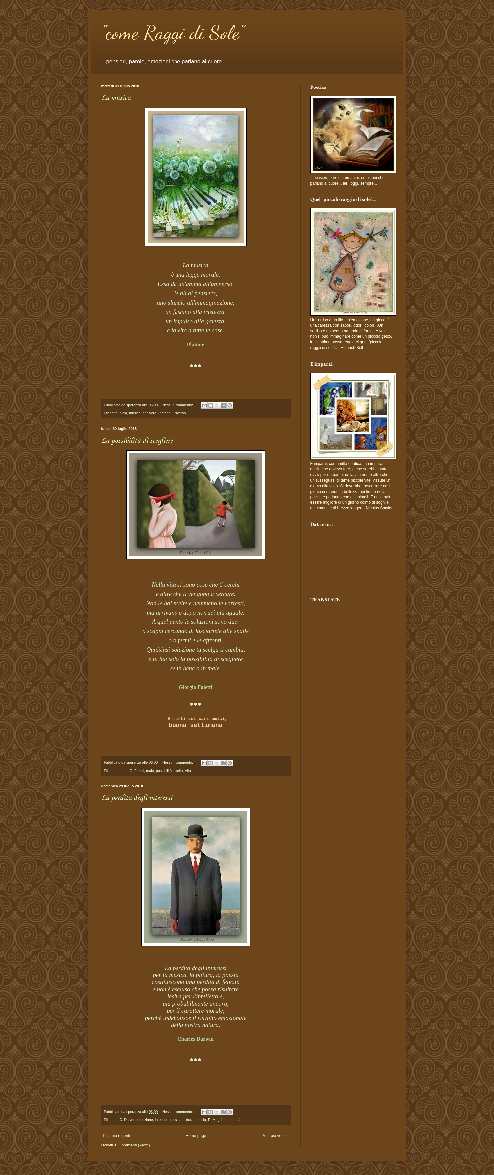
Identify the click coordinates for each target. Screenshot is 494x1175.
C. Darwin (127, 1120)
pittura (188, 1120)
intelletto (161, 1120)
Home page (195, 1135)
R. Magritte (217, 1120)
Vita (188, 771)
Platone (164, 413)
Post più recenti (116, 1135)
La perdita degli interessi (136, 798)
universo (179, 413)
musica (134, 413)
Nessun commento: (178, 405)
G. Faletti (137, 771)
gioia (123, 413)
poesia (200, 1120)
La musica (116, 98)
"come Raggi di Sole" (172, 32)
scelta (178, 771)
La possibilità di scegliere (137, 441)
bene (124, 771)
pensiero (149, 413)
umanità (234, 1120)
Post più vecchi (275, 1135)
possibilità (164, 771)
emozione (145, 1120)
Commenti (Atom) (134, 1145)
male (150, 771)
